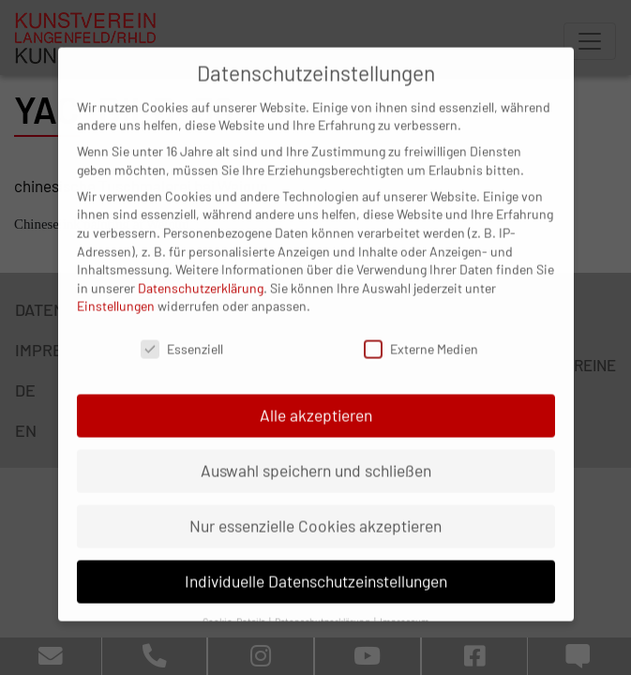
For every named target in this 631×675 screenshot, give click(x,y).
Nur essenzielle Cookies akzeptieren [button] (315, 509)
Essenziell (182, 332)
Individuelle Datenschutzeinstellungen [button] (316, 564)
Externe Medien (421, 332)
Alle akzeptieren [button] (316, 398)
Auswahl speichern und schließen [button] (316, 453)
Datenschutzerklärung (200, 271)
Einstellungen (116, 290)
